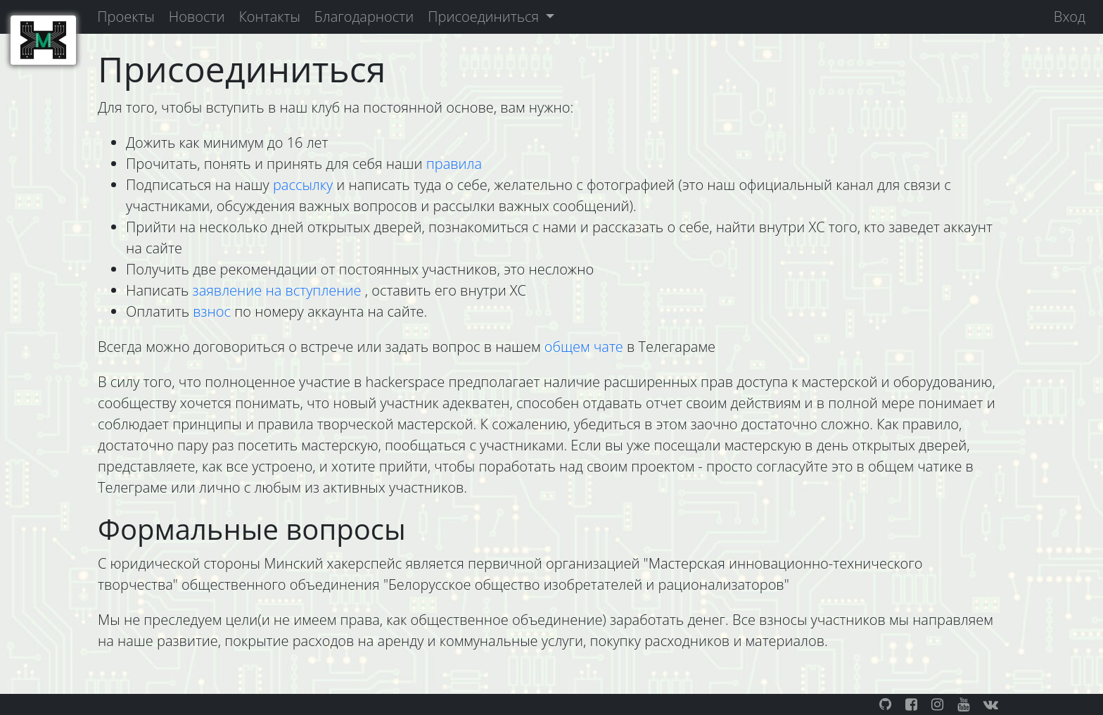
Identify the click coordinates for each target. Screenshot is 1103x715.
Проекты (125, 16)
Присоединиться (485, 16)
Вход (1069, 16)
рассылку (304, 184)
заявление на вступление (279, 290)
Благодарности (364, 16)
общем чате (585, 346)
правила (454, 163)
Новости (197, 16)
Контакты (269, 16)
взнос (212, 311)
